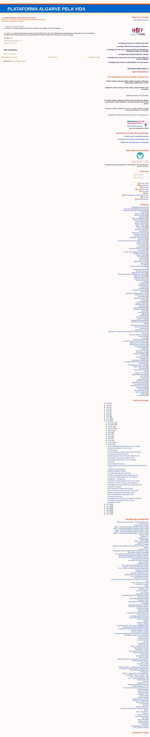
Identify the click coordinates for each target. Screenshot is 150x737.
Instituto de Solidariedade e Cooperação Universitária (132, 633)
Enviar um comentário (10, 54)
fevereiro (111, 442)
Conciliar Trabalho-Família (137, 248)
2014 (108, 419)
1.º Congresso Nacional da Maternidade (133, 210)
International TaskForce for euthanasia (136, 635)
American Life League (142, 544)
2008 (108, 512)
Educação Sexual (139, 276)
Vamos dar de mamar (142, 716)
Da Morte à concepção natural (139, 587)
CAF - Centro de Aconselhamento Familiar (135, 565)
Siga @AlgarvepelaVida (141, 20)
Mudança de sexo (140, 330)
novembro (111, 424)
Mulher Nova (144, 654)
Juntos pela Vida (141, 317)
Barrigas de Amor (143, 563)
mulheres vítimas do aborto (137, 334)
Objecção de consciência (138, 342)
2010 (108, 508)
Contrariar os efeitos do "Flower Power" (120, 448)
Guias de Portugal (143, 619)
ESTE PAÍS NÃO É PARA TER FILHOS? (120, 488)
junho (110, 434)
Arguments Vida (143, 549)
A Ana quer (111, 462)
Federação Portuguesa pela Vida (136, 293)
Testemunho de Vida (138, 382)
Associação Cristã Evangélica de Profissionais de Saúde (131, 551)
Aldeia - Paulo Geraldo (141, 541)
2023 (108, 409)
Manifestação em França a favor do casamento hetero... (125, 485)
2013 (108, 421)
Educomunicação (143, 597)
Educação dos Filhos (138, 272)
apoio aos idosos (140, 229)
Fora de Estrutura (143, 614)
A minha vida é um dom (141, 525)
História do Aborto (140, 304)
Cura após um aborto (142, 584)
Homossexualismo (143, 622)
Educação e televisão (114, 487)
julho (109, 432)
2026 (108, 403)
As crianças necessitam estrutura (118, 454)
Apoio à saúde (140, 226)
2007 (108, 514)
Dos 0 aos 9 (145, 592)
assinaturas (142, 231)
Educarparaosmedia (142, 594)
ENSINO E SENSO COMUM (117, 471)
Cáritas (146, 586)
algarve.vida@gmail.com (141, 115)
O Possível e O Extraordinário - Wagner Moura (134, 668)
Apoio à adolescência (139, 218)
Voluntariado (142, 395)
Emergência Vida (143, 600)
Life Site (146, 641)
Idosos (143, 311)
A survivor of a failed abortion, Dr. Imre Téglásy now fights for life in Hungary (32, 28)
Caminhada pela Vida (142, 571)
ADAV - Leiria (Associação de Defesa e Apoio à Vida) (132, 530)
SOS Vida (143, 376)
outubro (110, 426)
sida (145, 371)
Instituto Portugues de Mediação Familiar (136, 627)
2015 (108, 417)
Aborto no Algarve (140, 213)
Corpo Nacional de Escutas (140, 582)
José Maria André (143, 189)
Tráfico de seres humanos (138, 385)
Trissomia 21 (142, 389)
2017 (108, 413)
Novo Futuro (145, 662)
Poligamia (143, 358)
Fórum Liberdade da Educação (139, 617)
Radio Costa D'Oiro (139, 366)
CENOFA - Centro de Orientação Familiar (135, 566)
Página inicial (52, 57)
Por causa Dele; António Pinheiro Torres (136, 688)
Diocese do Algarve (142, 590)
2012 (108, 504)
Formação (142, 301)
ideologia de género (139, 309)
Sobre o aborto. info (142, 707)
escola (144, 282)
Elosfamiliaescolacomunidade (139, 598)
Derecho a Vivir (144, 589)
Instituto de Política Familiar (140, 632)
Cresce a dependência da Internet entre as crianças (124, 446)
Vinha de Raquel (143, 723)
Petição (143, 355)
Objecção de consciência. (137, 344)
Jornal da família (143, 637)
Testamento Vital (141, 381)
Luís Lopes (145, 191)
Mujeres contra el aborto (141, 652)
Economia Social (141, 271)
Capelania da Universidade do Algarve (136, 574)
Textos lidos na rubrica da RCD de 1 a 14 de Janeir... (124, 481)
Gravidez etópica (141, 303)
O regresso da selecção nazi (116, 469)
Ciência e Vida (141, 242)
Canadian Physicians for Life (140, 573)
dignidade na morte (140, 261)
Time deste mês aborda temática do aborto (121, 500)
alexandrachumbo (143, 199)
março (110, 440)
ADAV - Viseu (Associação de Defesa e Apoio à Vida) (132, 531)
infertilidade (142, 315)
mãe (145, 323)
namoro (144, 338)
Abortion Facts (144, 535)
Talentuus (145, 713)
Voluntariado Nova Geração (140, 726)
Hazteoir (146, 621)
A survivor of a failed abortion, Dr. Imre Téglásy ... (123, 477)
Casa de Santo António (141, 578)
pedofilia (144, 349)
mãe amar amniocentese (138, 325)
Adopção (142, 217)
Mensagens (139, 175)
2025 (108, 405)
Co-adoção (142, 245)
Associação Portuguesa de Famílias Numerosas (133, 557)
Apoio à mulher (140, 225)
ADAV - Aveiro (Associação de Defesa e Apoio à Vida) (131, 527)
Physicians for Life (143, 683)
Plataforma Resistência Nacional (138, 684)
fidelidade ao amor (140, 298)
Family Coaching (143, 609)
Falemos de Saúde (143, 608)
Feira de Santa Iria (140, 295)
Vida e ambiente (140, 392)
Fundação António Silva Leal (140, 616)
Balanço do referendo (139, 233)
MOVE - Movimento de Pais (140, 646)
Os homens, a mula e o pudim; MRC (137, 675)
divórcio (143, 263)
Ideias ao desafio (143, 624)
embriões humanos (140, 279)
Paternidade (142, 347)
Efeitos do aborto (139, 277)
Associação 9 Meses (114, 502)
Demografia (141, 256)
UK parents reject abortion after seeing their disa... (123, 475)
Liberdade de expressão (138, 322)
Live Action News (143, 643)
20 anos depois (112, 450)
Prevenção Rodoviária (139, 360)
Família (142, 291)
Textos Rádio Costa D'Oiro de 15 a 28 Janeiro (122, 460)
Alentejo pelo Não (143, 543)
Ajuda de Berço (144, 538)
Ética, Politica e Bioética (141, 727)
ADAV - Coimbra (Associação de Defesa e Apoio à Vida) (131, 528)
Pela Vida (145, 681)
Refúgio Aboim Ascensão (141, 699)
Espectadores (144, 185)
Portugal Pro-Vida (143, 694)
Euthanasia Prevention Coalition (138, 605)
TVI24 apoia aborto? (140, 390)
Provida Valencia (143, 697)
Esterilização (142, 285)
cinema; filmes (141, 244)
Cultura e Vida (140, 255)
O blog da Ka (144, 672)
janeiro (110, 444)
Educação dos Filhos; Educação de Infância (132, 274)
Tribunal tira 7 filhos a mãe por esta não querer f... (123, 483)
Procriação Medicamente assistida (135, 362)
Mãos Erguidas (144, 657)
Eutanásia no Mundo (139, 290)
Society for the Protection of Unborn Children (134, 708)
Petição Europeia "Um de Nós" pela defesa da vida (123, 456)
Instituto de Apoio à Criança (140, 630)
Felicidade (141, 296)
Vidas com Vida (144, 721)
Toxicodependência (139, 384)
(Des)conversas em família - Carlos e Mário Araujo (133, 522)
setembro (111, 428)
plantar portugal (141, 357)
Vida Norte (145, 718)
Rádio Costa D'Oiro (142, 702)
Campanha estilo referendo (137, 237)
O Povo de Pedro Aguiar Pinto (139, 670)
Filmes (143, 299)
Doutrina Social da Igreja (138, 266)
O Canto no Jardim (143, 664)
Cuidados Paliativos (139, 253)
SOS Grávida (144, 703)
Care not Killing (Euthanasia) (139, 576)
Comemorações (141, 247)
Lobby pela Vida (143, 645)
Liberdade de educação (138, 320)
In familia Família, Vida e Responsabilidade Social (133, 625)
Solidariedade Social (138, 374)
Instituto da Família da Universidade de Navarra (133, 629)
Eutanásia (141, 288)
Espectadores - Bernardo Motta (139, 602)
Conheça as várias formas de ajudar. (12, 21)
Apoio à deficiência (140, 220)
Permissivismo (140, 352)
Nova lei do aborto (139, 339)
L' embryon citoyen (143, 640)
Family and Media (143, 611)
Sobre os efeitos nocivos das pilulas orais (121, 494)
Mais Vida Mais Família (141, 648)
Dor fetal (143, 264)
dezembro (111, 423)
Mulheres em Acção (142, 656)
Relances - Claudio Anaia (141, 700)
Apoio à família (140, 221)
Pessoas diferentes (140, 354)
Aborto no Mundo (12, 43)
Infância (143, 314)
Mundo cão (142, 336)
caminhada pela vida (139, 236)
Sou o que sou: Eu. (142, 711)
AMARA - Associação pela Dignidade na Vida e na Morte (131, 533)
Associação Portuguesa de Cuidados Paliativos (134, 555)
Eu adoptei (145, 603)
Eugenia (143, 287)
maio (109, 436)
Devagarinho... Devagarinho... (117, 479)
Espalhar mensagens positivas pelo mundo (121, 492)
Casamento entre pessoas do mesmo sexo (131, 241)
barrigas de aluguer (140, 234)
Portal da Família (143, 692)
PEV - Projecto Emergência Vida (138, 678)
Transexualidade (141, 387)
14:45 (20, 40)
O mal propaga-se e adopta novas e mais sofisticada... (125, 452)
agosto (110, 430)
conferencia (142, 250)
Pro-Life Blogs (144, 695)
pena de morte (141, 350)
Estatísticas (142, 284)
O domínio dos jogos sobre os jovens (119, 473)
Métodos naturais (140, 327)
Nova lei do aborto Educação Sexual (134, 341)
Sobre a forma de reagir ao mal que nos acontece (123, 490)
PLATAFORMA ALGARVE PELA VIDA (47, 8)
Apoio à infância (140, 223)
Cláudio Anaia (144, 183)
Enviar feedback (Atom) (18, 61)
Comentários (139, 178)
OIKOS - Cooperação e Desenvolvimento (136, 673)
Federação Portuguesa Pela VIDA (138, 613)
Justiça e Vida (141, 319)
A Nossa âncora (143, 523)
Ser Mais (146, 705)
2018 (108, 411)
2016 (108, 415)
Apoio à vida (141, 228)
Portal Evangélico (143, 689)
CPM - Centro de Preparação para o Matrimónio (133, 568)
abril (109, 438)
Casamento (141, 239)
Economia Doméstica (139, 269)
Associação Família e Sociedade (138, 552)
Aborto (143, 212)
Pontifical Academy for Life (140, 686)
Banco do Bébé (144, 562)
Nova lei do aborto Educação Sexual (135, 209)
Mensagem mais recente (9, 57)
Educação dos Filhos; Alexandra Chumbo (135, 595)
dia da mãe (142, 258)
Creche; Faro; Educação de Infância (135, 252)
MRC (147, 193)
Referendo (142, 368)
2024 (108, 407)
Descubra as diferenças (115, 496)
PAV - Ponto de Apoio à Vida (140, 676)
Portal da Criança (143, 691)
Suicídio (143, 378)
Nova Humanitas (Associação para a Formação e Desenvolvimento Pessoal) (133, 659)
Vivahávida (145, 724)
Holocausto (142, 306)
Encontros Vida (141, 280)
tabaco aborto (142, 379)
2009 (108, 510)
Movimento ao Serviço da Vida (139, 651)
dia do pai (142, 260)
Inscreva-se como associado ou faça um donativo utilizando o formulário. (23, 19)
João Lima (145, 187)
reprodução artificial (140, 370)
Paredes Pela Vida (143, 680)
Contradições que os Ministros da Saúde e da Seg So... (125, 498)
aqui (11, 38)
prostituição (142, 363)
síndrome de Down (141, 373)
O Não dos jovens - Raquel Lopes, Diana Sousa (133, 667)
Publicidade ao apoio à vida (137, 365)
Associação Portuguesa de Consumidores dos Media (132, 554)
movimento (142, 328)
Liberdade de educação (139, 207)
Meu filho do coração (142, 649)
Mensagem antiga (93, 57)
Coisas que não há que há (116, 464)
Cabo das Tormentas (142, 570)
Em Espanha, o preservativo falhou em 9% (121, 458)
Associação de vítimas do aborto (138, 560)
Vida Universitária (143, 719)
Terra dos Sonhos (143, 715)
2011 (108, 506)
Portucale (146, 197)
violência (143, 393)
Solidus (146, 710)
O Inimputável (144, 665)
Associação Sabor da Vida (140, 558)
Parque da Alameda (140, 346)
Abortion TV (145, 536)
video (12, 33)
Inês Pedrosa (142, 312)
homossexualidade (140, 307)
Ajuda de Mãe (144, 539)
